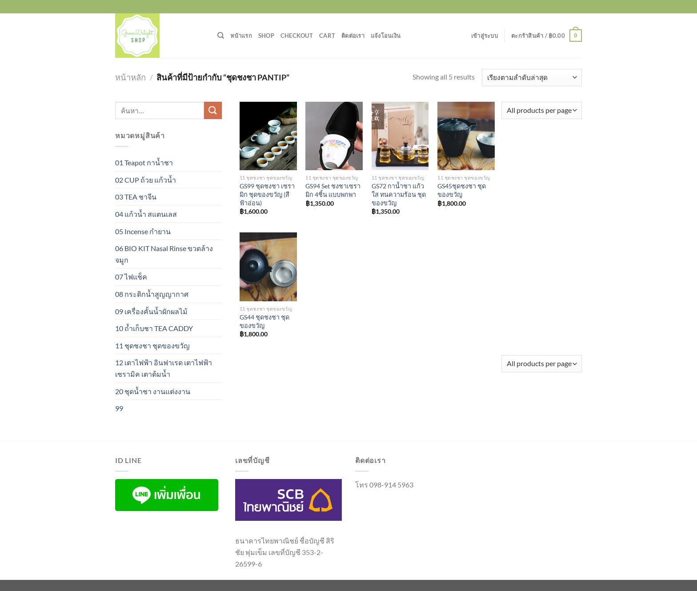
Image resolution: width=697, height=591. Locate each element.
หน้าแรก (241, 35)
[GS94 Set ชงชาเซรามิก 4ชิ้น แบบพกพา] (334, 136)
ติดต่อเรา (353, 35)
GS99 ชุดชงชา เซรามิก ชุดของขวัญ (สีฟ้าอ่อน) (267, 194)
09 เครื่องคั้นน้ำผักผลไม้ (151, 311)
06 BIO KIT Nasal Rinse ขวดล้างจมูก (164, 254)
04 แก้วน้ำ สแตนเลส (146, 214)
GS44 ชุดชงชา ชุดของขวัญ (264, 321)
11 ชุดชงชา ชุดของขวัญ (152, 345)
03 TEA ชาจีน (135, 196)
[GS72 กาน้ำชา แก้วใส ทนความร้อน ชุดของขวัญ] (400, 136)
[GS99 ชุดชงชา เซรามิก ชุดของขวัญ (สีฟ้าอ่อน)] (268, 136)
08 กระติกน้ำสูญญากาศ (151, 294)
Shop (266, 35)
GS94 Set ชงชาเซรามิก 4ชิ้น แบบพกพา (333, 190)
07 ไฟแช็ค (131, 276)
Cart (327, 35)
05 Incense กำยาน (143, 231)
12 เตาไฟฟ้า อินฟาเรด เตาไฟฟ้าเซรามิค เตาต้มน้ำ (163, 368)
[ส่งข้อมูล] (213, 110)
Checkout (296, 35)
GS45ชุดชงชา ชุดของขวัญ (461, 190)
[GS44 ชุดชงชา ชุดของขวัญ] (268, 266)
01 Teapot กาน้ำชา (144, 162)
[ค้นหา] (220, 35)
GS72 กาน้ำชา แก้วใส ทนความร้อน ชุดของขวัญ (399, 194)
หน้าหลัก (130, 77)
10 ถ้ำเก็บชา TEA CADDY (154, 328)
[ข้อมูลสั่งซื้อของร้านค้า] (532, 77)
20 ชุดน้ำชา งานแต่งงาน (152, 391)
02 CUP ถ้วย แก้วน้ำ (145, 180)
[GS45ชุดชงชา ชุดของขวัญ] (466, 136)
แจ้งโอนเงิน (386, 35)
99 (119, 408)
